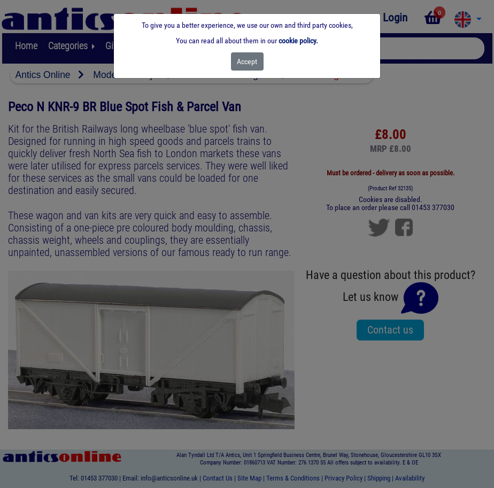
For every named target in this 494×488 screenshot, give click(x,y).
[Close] (247, 61)
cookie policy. (298, 40)
